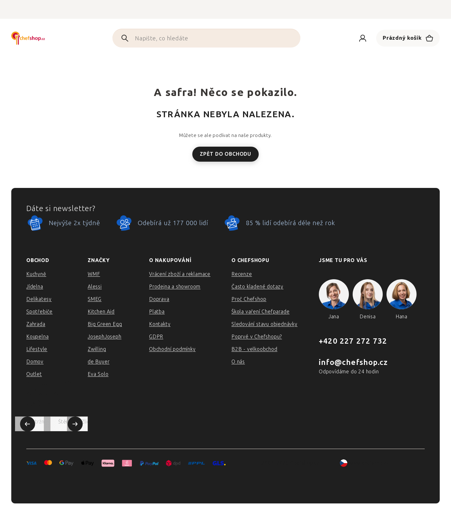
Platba (157, 312)
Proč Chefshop (248, 299)
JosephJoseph (105, 337)
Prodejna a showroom (174, 287)
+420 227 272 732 (353, 341)
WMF (94, 274)
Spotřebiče (39, 312)
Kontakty (159, 324)
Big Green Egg (105, 324)
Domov (35, 362)
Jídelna (34, 287)
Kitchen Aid (101, 312)
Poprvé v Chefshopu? (256, 337)
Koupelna (37, 337)
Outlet (34, 374)
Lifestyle (36, 349)
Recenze (241, 274)
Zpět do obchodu (225, 154)
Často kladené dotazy (257, 287)
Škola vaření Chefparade (260, 312)
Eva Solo (98, 374)
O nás (238, 362)
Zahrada (35, 324)
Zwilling (97, 349)
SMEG (94, 299)
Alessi (95, 287)
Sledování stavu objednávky (264, 324)
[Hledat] (201, 38)
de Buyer (98, 362)
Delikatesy (39, 299)
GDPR (156, 337)
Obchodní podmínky (172, 349)
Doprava (159, 299)
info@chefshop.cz (353, 362)
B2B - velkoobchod (254, 349)
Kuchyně (36, 274)
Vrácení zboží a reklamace (179, 274)
